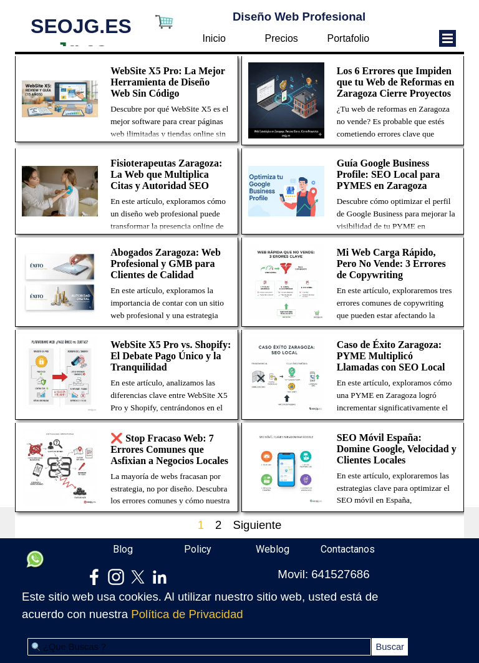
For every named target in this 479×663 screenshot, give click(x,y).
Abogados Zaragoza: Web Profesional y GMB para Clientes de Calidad (165, 263)
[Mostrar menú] (447, 38)
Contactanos (348, 549)
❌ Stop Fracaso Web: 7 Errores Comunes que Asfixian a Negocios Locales (169, 449)
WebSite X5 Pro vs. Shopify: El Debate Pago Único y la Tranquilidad (170, 355)
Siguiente (257, 524)
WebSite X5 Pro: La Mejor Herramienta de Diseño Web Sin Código (167, 82)
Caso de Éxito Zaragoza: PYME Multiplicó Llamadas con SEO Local (391, 355)
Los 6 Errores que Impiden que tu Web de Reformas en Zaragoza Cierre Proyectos (396, 82)
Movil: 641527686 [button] (323, 574)
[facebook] (94, 577)
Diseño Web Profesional (299, 16)
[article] (126, 99)
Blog (123, 549)
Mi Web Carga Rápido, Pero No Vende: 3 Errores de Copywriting (391, 263)
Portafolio (348, 38)
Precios (281, 38)
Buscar (389, 647)
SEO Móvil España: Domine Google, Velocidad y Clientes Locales (397, 448)
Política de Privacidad (187, 614)
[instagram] (116, 577)
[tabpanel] (202, 605)
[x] (137, 577)
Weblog (272, 549)
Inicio (214, 38)
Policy (197, 549)
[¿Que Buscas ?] (199, 647)
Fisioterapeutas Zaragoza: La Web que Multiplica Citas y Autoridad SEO (166, 174)
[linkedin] (159, 577)
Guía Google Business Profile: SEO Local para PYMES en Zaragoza (388, 174)
